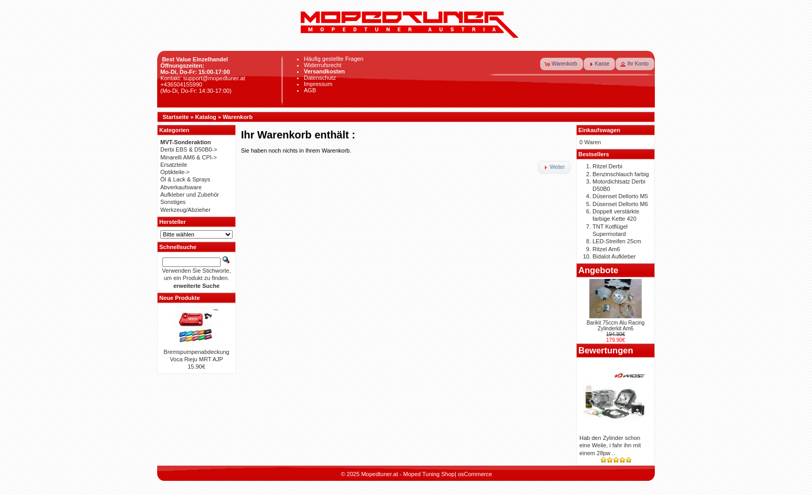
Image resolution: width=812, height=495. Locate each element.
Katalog (205, 117)
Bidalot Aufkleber (614, 256)
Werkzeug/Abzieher (185, 210)
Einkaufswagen (599, 130)
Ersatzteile (173, 165)
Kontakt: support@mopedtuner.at (202, 78)
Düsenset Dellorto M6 (620, 204)
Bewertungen (605, 350)
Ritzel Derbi (607, 166)
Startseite (175, 117)
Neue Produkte (179, 298)
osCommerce (475, 474)
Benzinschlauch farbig (620, 174)
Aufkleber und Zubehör (189, 194)
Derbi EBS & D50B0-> (188, 149)
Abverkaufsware (181, 187)
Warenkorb (238, 117)
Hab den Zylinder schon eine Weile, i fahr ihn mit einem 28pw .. (610, 445)
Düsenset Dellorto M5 (620, 196)
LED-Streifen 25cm (616, 241)
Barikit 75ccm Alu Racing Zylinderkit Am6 (616, 325)
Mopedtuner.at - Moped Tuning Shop (408, 474)
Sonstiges (172, 202)
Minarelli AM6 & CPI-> (188, 157)
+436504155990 (181, 84)
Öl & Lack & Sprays (185, 179)
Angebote (598, 270)
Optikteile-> (175, 172)
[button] (561, 64)
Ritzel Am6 (606, 249)
